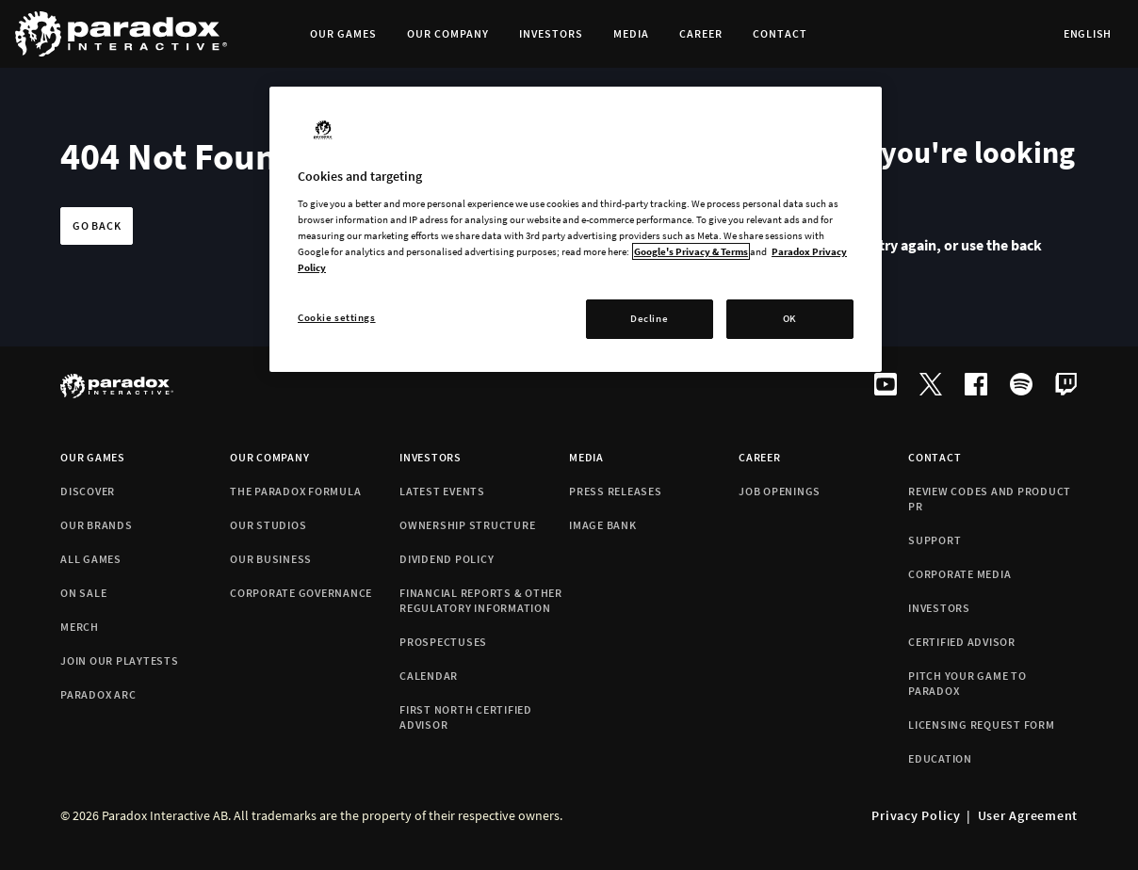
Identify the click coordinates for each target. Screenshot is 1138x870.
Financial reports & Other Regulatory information (480, 600)
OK (790, 318)
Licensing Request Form (981, 724)
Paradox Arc (98, 694)
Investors (430, 457)
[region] (575, 229)
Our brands (96, 525)
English (1088, 33)
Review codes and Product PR (989, 498)
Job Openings (780, 491)
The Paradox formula (295, 491)
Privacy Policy (916, 815)
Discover (87, 491)
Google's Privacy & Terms (691, 251)
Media (586, 457)
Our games (92, 457)
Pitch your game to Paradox (967, 683)
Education (940, 758)
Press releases (615, 491)
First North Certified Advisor (465, 717)
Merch (79, 627)
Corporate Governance (301, 593)
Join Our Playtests (119, 660)
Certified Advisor (962, 642)
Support (934, 540)
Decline (649, 318)
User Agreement (1028, 815)
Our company (269, 457)
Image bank (603, 525)
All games (91, 559)
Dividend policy (446, 559)
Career (760, 457)
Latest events (442, 491)
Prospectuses (443, 642)
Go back (97, 225)
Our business (271, 559)
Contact (934, 457)
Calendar (428, 676)
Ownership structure (467, 525)
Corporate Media (959, 574)
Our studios (268, 525)
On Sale (83, 593)
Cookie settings (337, 317)
